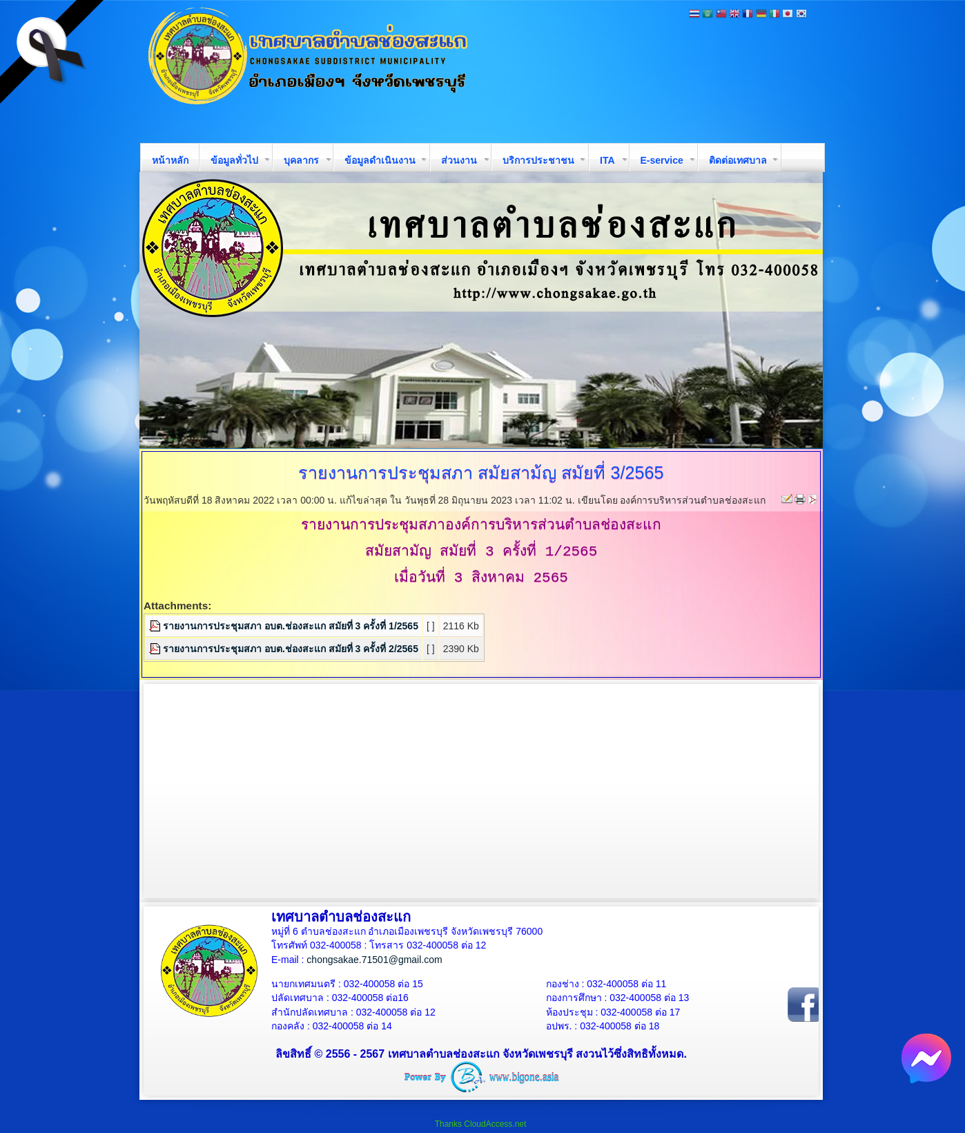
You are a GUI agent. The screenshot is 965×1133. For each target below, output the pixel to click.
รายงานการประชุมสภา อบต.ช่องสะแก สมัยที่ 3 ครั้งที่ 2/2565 (290, 648)
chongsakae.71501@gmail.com (374, 959)
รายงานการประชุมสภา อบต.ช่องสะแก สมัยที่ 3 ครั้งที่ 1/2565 (290, 625)
